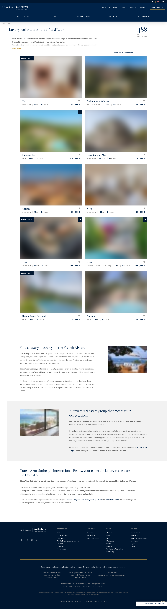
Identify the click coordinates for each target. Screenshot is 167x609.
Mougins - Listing (52, 577)
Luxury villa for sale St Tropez (52, 573)
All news (109, 533)
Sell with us (157, 7)
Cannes (140, 447)
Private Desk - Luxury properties (68, 541)
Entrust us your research (139, 538)
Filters (145, 16)
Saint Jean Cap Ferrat (93, 499)
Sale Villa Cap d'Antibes (52, 575)
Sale (104, 7)
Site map (104, 602)
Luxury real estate (93, 538)
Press (108, 538)
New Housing (61, 538)
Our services (91, 535)
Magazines (110, 541)
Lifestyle (60, 544)
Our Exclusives (62, 535)
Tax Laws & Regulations (114, 549)
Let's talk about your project (151, 604)
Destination (61, 546)
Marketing (109, 546)
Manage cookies (92, 602)
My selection (61, 549)
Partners (133, 546)
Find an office (135, 533)
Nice (82, 499)
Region (133, 7)
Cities (53, 17)
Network (90, 533)
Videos (108, 544)
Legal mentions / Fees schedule (72, 602)
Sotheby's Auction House (71, 586)
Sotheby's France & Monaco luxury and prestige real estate (83, 584)
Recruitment (135, 541)
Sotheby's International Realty (94, 586)
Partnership (110, 552)
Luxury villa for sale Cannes (80, 575)
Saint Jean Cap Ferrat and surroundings (111, 575)
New (163, 601)
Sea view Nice (112, 573)
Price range (113, 17)
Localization (23, 17)
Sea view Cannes (80, 577)
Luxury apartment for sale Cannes (80, 573)
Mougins (76, 499)
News (108, 535)
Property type (83, 17)
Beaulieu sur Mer (112, 499)
